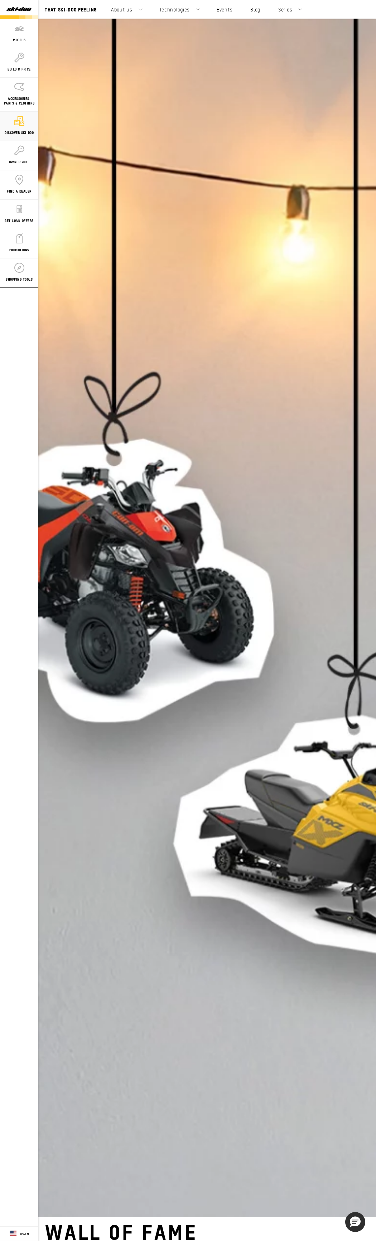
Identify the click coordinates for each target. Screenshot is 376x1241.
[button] (355, 1222)
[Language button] (19, 1234)
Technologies (174, 9)
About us (121, 9)
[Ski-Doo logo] (19, 9)
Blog (255, 9)
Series (285, 9)
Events (224, 9)
